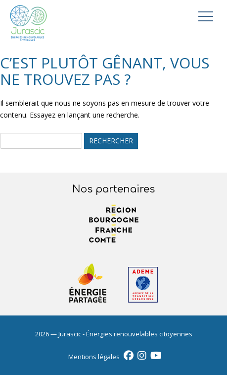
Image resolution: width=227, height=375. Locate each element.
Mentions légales (94, 356)
